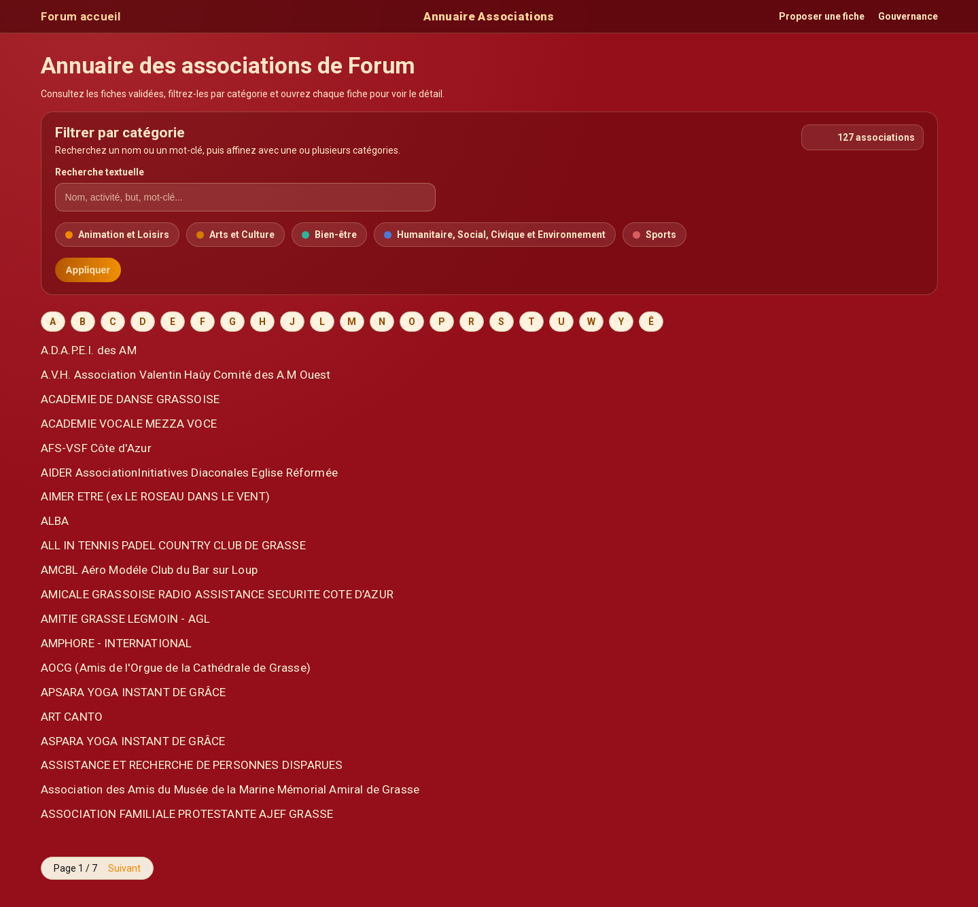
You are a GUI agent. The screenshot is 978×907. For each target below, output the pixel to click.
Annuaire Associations (488, 16)
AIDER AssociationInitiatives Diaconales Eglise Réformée (189, 472)
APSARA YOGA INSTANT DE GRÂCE (133, 692)
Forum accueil (80, 16)
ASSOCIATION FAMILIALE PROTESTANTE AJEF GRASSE (187, 814)
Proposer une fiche (822, 16)
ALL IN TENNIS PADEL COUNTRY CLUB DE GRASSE (173, 545)
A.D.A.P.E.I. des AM (89, 350)
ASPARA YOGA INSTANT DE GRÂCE (133, 741)
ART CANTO (72, 716)
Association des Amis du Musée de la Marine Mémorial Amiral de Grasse (230, 789)
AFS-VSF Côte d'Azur (96, 448)
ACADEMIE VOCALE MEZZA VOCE (129, 423)
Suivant (124, 868)
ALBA (55, 521)
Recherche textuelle (99, 172)
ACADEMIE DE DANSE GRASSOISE (130, 399)
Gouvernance (908, 16)
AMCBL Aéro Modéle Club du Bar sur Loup (149, 570)
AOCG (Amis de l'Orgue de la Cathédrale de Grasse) (176, 667)
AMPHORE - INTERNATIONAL (116, 643)
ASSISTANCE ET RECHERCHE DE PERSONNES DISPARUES (192, 765)
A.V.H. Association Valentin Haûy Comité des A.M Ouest (186, 374)
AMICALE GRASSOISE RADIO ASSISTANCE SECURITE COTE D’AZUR (217, 594)
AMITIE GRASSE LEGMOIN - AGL (126, 619)
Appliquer (88, 269)
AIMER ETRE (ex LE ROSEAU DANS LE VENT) (155, 496)
